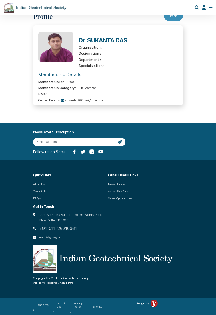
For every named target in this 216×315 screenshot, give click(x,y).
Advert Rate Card (118, 191)
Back (173, 16)
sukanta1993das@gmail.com (85, 100)
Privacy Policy (78, 304)
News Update (116, 184)
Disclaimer (43, 304)
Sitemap (97, 306)
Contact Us (39, 191)
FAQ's (37, 198)
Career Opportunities (120, 198)
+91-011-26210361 (58, 228)
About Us (39, 184)
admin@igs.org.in (49, 237)
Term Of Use (60, 304)
